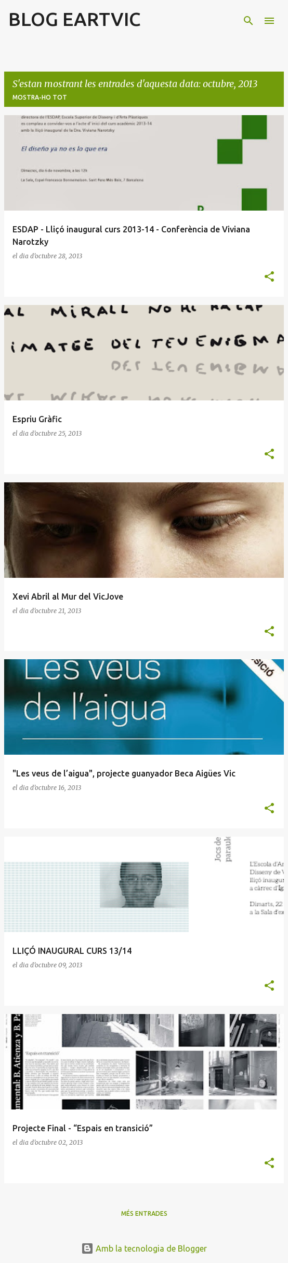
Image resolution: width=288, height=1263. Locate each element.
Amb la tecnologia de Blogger (144, 1248)
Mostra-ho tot (39, 97)
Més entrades (144, 1213)
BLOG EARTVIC (74, 19)
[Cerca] (248, 20)
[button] (269, 277)
